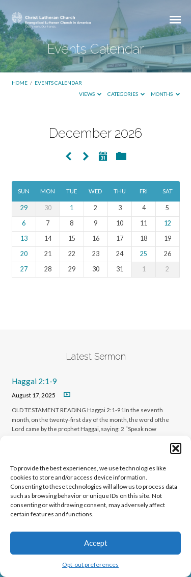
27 (24, 269)
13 (24, 238)
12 (167, 223)
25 (143, 254)
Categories (126, 94)
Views (90, 94)
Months (165, 94)
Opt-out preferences (90, 564)
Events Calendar (58, 83)
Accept (95, 542)
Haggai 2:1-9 (34, 381)
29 (24, 208)
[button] (176, 448)
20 (24, 254)
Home (20, 83)
